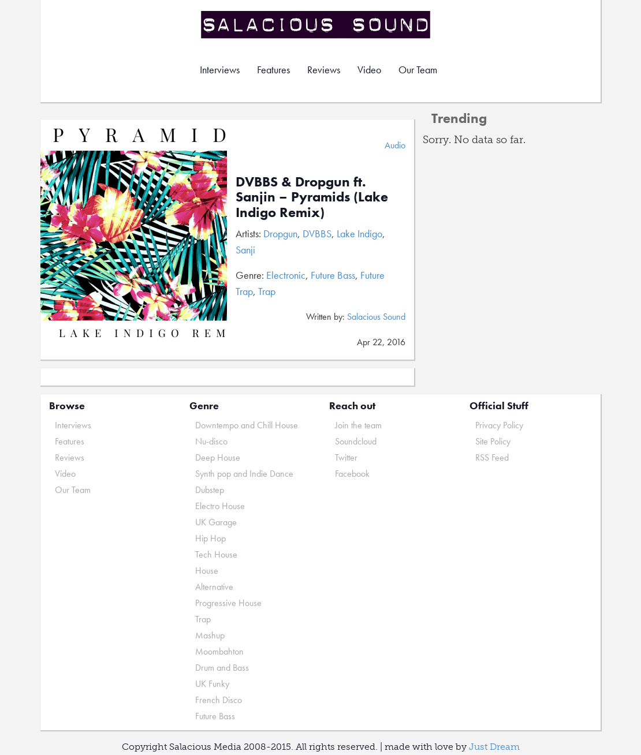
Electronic (285, 275)
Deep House (217, 457)
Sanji (245, 249)
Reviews (323, 69)
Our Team (417, 69)
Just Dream (494, 746)
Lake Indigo (359, 233)
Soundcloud (356, 441)
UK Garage (216, 522)
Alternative (214, 587)
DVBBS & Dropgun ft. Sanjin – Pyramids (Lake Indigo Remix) (312, 197)
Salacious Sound (316, 24)
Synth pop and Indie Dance (244, 474)
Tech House (216, 554)
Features (273, 69)
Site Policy (492, 441)
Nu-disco (211, 441)
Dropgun (280, 233)
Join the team (358, 425)
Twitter (346, 457)
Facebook (352, 474)
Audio (395, 145)
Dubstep (209, 490)
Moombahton (219, 651)
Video (369, 69)
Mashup (210, 635)
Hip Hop (210, 538)
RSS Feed (492, 457)
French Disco (218, 700)
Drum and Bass (222, 667)
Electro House (220, 506)
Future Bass (333, 275)
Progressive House (228, 603)
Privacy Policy (499, 425)
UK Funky (212, 684)
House (206, 571)
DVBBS (317, 233)
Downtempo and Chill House (246, 425)
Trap (266, 291)
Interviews (220, 69)
